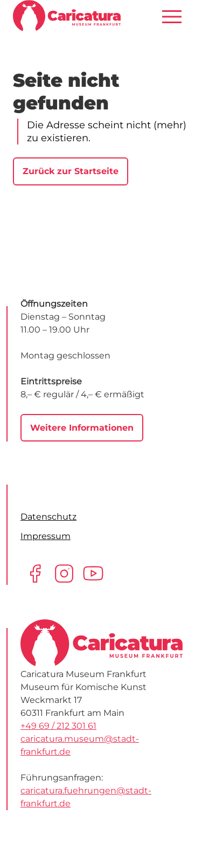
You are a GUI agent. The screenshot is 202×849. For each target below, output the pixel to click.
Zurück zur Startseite (71, 171)
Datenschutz (48, 517)
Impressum (45, 536)
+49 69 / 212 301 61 (58, 726)
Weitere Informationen (82, 428)
